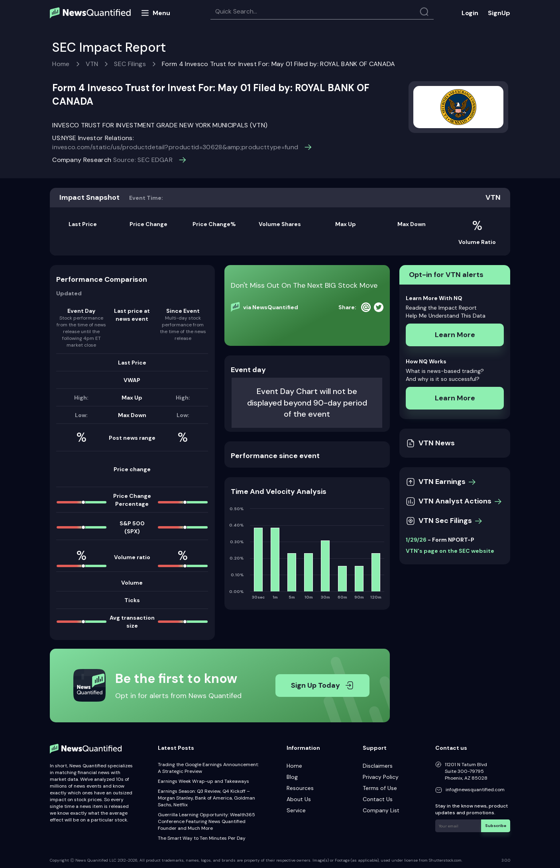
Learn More (455, 334)
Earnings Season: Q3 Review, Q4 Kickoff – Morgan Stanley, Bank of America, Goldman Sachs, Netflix (206, 798)
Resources (300, 788)
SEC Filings (130, 64)
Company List (381, 810)
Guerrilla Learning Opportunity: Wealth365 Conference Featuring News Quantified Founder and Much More (206, 821)
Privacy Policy (381, 776)
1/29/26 (416, 539)
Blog (292, 776)
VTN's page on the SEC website (450, 550)
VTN (92, 64)
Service (296, 810)
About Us (299, 799)
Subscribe (495, 825)
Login (470, 13)
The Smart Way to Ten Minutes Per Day (202, 838)
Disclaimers (378, 765)
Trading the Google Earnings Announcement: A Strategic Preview (208, 767)
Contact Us (378, 799)
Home (60, 64)
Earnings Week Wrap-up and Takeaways (203, 781)
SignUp (499, 13)
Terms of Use (380, 788)
